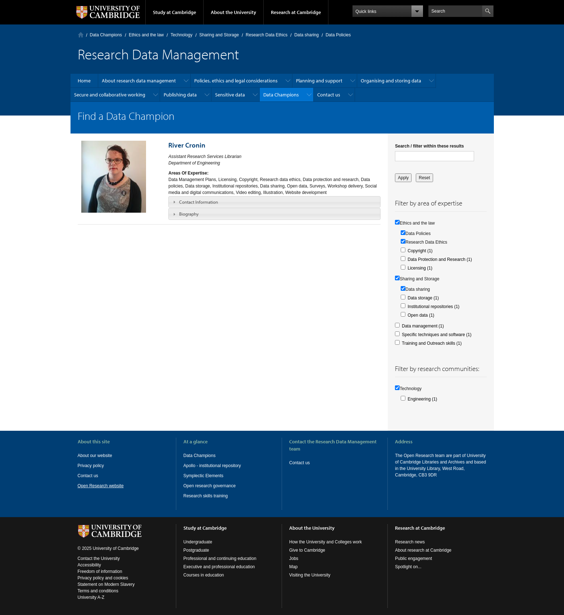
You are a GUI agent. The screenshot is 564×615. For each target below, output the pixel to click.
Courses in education (203, 575)
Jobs (293, 558)
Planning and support (319, 80)
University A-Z (91, 597)
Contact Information (198, 202)
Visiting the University (310, 575)
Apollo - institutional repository (212, 465)
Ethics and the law (146, 34)
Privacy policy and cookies (103, 577)
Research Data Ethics (266, 34)
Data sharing (306, 34)
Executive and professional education (219, 566)
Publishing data (180, 94)
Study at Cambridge (174, 12)
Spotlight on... (408, 566)
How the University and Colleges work (325, 541)
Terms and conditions (98, 590)
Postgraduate (196, 550)
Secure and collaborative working (109, 94)
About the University (233, 12)
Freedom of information (100, 571)
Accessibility (89, 564)
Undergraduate (197, 541)
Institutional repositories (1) (433, 306)
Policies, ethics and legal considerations (236, 80)
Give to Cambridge (307, 550)
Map (293, 566)
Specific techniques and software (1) (436, 334)
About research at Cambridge (423, 550)
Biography (189, 214)
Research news (410, 541)
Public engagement (413, 558)
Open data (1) (421, 315)
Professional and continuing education (219, 558)
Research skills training (205, 495)
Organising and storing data (391, 80)
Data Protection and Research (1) (440, 259)
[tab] (274, 202)
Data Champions (106, 34)
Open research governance (209, 485)
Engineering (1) (422, 399)
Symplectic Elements (203, 475)
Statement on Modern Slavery (106, 584)
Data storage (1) (423, 297)
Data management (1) (423, 326)
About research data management (139, 80)
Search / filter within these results (429, 146)
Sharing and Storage (219, 34)
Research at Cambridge (296, 12)
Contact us (328, 94)
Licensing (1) (420, 268)
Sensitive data (230, 94)
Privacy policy (91, 465)
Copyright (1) (420, 250)
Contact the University (99, 558)
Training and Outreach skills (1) (431, 343)
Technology (181, 34)
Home (81, 35)
